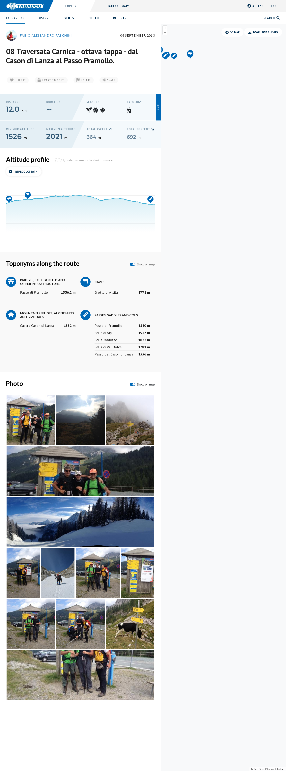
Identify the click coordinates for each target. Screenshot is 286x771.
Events (68, 18)
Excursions (15, 18)
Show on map (146, 264)
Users (43, 18)
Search (272, 18)
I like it (18, 80)
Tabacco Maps (118, 6)
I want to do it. (51, 80)
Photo (94, 18)
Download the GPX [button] (263, 32)
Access (255, 6)
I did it (83, 80)
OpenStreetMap (262, 768)
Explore (71, 6)
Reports (120, 18)
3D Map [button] (232, 32)
